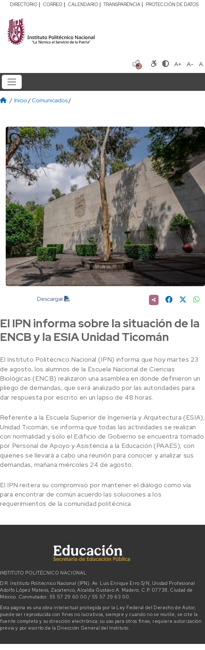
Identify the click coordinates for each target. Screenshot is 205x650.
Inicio (20, 100)
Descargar (53, 299)
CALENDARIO (83, 4)
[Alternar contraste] (165, 64)
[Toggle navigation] (12, 82)
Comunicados (50, 100)
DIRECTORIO (24, 4)
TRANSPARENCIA (122, 4)
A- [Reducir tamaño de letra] (190, 64)
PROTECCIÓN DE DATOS (172, 4)
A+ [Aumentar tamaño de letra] (177, 64)
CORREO (52, 4)
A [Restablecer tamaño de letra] (201, 64)
